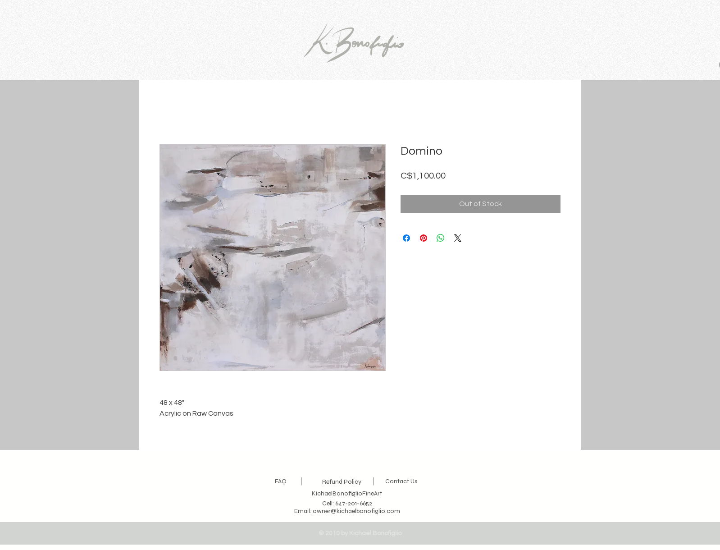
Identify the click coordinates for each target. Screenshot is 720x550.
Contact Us (401, 481)
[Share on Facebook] (406, 238)
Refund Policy (341, 482)
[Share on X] (457, 238)
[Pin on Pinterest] (423, 238)
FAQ (281, 481)
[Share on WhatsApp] (440, 238)
